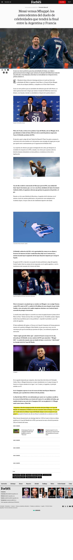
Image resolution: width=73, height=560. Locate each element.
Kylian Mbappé (37, 475)
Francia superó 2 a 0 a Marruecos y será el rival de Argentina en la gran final (52, 432)
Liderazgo (12, 483)
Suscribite (62, 2)
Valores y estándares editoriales (22, 506)
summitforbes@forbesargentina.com (11, 498)
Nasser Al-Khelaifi (31, 477)
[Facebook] (63, 506)
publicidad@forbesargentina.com (11, 493)
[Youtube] (70, 506)
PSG (40, 477)
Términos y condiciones (35, 506)
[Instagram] (67, 506)
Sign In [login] (69, 2)
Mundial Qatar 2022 (19, 477)
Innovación (4, 483)
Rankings (44, 483)
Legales (42, 506)
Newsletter (7, 506)
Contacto (13, 506)
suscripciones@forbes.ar (11, 500)
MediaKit (2, 506)
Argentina (16, 475)
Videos (52, 483)
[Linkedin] (72, 506)
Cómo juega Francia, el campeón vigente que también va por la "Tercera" (27, 432)
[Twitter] (65, 506)
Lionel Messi (47, 475)
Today (70, 483)
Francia (29, 475)
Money (21, 483)
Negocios (28, 483)
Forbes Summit (61, 483)
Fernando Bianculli (43, 7)
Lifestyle (37, 483)
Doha (22, 475)
